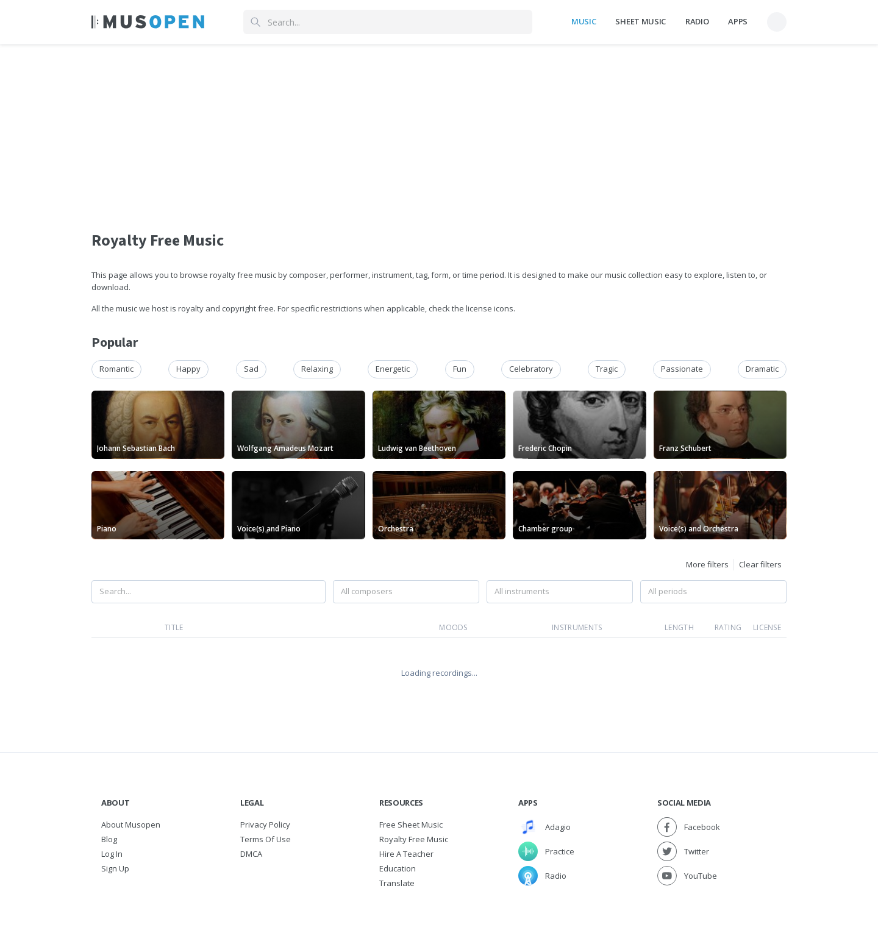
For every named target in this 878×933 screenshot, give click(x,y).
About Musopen (130, 824)
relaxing (317, 368)
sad (251, 368)
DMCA (251, 853)
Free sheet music (411, 824)
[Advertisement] (439, 129)
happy (188, 368)
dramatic (762, 368)
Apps (738, 21)
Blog (109, 839)
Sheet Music (640, 21)
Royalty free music (413, 839)
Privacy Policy (265, 824)
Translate (397, 883)
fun (459, 368)
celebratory (531, 368)
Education (397, 868)
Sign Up (115, 868)
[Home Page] (147, 22)
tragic (607, 368)
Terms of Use (265, 839)
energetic (393, 368)
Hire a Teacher (406, 853)
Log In (112, 853)
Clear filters (760, 564)
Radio (696, 21)
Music (583, 21)
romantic (116, 368)
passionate (682, 368)
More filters (707, 564)
